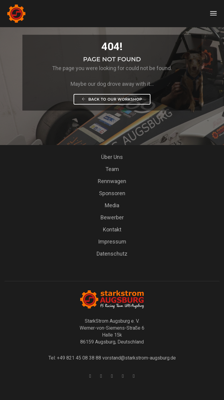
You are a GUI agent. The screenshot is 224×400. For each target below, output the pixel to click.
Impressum (112, 241)
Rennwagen (112, 181)
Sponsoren (112, 193)
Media (112, 205)
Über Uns (112, 157)
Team (112, 169)
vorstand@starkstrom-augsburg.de (139, 358)
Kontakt (112, 229)
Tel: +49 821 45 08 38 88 (74, 358)
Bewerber (112, 217)
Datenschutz (112, 253)
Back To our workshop (112, 99)
